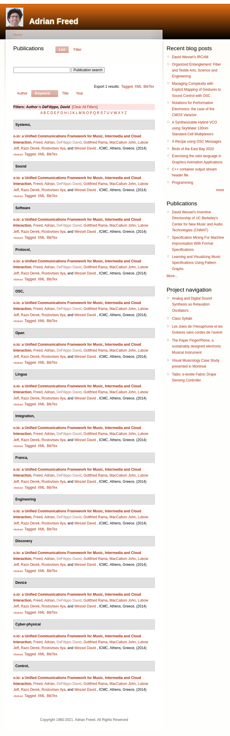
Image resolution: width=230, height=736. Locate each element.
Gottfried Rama (95, 142)
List (62, 50)
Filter (78, 50)
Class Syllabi (182, 318)
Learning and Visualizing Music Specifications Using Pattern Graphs (196, 263)
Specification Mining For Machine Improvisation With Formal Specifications (198, 243)
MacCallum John (122, 142)
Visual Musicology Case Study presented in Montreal (195, 363)
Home (17, 34)
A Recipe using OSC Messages (196, 141)
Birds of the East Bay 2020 (193, 149)
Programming (182, 183)
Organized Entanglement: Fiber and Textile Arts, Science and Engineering (196, 70)
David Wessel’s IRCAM (190, 57)
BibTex (149, 87)
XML (138, 87)
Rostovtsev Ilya (53, 148)
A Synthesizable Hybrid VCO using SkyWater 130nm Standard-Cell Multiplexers (194, 128)
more (220, 190)
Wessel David (85, 148)
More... (172, 276)
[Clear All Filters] (85, 107)
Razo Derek (30, 148)
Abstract (18, 154)
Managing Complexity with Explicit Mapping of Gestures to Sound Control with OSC (196, 90)
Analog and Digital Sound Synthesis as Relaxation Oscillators (192, 304)
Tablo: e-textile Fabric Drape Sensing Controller (194, 377)
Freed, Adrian (44, 142)
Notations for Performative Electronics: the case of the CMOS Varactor (193, 109)
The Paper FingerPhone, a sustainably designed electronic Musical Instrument (196, 346)
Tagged (127, 87)
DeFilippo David (69, 142)
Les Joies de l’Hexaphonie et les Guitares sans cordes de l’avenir (197, 329)
